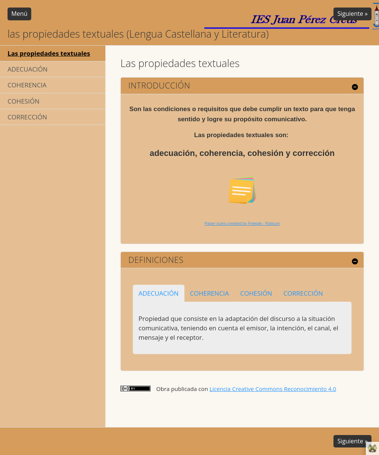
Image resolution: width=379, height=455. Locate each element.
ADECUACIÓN (27, 69)
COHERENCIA (27, 85)
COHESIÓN (24, 101)
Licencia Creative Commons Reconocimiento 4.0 (273, 388)
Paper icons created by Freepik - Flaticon (242, 223)
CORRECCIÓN (27, 117)
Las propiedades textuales (49, 53)
